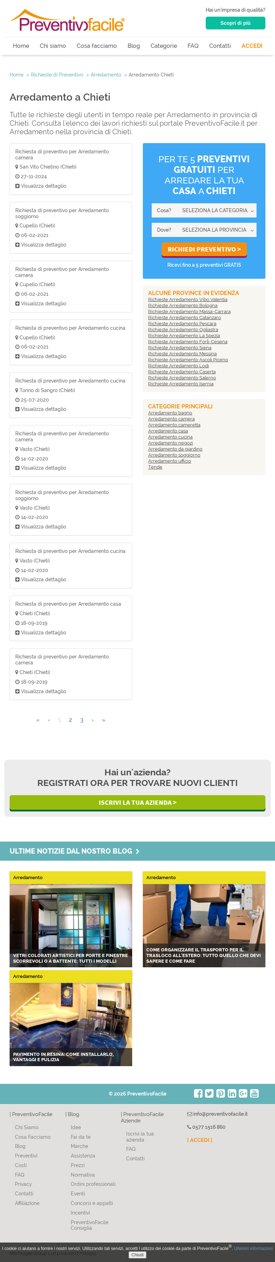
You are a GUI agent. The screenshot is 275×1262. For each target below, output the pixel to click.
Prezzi (78, 1165)
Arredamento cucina (170, 437)
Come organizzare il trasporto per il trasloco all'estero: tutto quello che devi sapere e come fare (203, 955)
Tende (155, 467)
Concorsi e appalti (92, 1203)
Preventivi (26, 1156)
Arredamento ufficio (169, 461)
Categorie (164, 46)
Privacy (23, 1184)
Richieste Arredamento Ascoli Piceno (188, 359)
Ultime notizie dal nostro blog (75, 851)
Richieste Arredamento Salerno (182, 377)
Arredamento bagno (170, 412)
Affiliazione (27, 1203)
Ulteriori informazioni (253, 1248)
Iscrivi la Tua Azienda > (138, 802)
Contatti (220, 46)
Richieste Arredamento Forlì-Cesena (187, 341)
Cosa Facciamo (32, 1137)
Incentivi (80, 1213)
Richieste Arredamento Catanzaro (184, 317)
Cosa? (164, 210)
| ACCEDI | (199, 1140)
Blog (134, 46)
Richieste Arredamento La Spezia (184, 335)
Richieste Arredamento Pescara (182, 323)
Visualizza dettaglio (40, 186)
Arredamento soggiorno (174, 455)
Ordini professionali (93, 1184)
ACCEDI (252, 46)
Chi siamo (53, 46)
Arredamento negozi (170, 443)
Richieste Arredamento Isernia (181, 383)
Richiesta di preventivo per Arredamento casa (68, 604)
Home (21, 46)
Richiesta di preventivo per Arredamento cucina (70, 328)
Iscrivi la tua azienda (140, 1137)
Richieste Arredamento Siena (179, 347)
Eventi (78, 1193)
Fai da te (81, 1137)
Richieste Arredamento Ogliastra (183, 329)
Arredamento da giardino (175, 449)
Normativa (83, 1175)
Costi (21, 1165)
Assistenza (83, 1156)
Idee (76, 1127)
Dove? (164, 230)
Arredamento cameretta (174, 425)
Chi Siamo (26, 1127)
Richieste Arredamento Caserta (182, 371)
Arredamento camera (171, 418)
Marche (79, 1146)
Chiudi (137, 1254)
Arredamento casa (168, 431)
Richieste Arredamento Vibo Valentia (187, 299)
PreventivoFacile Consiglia (89, 1225)
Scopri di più (236, 23)
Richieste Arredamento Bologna (182, 305)
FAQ (193, 46)
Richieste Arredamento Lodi (178, 365)
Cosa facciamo (97, 46)
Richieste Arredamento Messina (182, 353)
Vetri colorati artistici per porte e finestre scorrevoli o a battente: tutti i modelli (70, 958)
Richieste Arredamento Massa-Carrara (189, 311)
